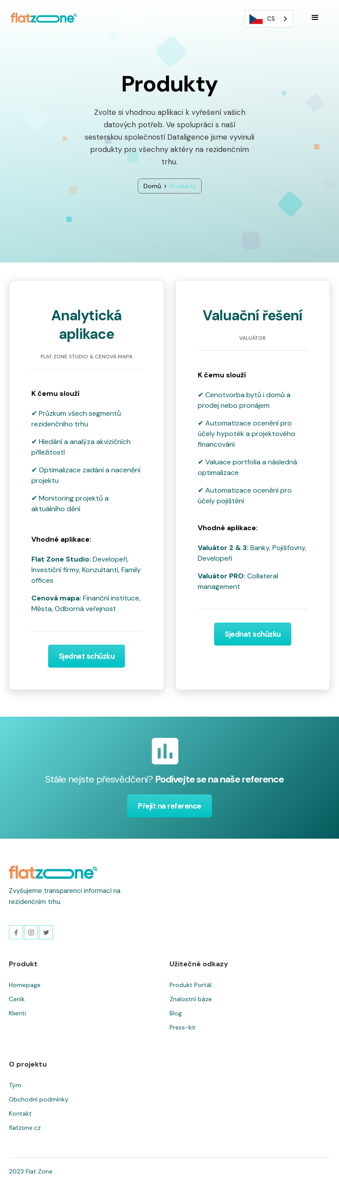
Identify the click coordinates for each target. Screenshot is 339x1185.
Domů (152, 186)
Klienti (17, 1013)
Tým (15, 1085)
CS (262, 19)
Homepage (25, 985)
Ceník (17, 999)
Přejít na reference (169, 806)
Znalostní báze (191, 999)
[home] (44, 18)
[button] (315, 17)
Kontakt (20, 1113)
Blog (176, 1013)
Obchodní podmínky (38, 1099)
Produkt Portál (190, 985)
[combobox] (269, 18)
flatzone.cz (25, 1128)
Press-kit (183, 1027)
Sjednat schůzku (87, 656)
